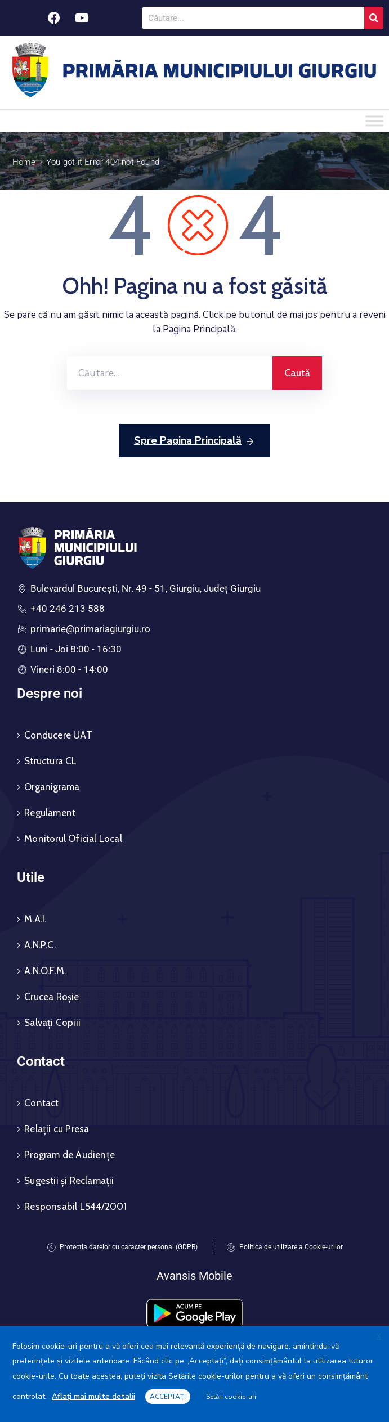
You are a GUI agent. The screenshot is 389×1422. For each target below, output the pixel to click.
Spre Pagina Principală (194, 441)
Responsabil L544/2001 (75, 1206)
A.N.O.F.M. (45, 970)
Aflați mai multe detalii (93, 1396)
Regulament (49, 812)
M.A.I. (35, 919)
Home (23, 162)
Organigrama (51, 787)
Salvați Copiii (52, 1022)
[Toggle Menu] (374, 120)
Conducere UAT (58, 735)
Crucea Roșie (51, 996)
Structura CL (50, 761)
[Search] (373, 18)
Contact (41, 1103)
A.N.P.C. (40, 945)
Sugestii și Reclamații (69, 1180)
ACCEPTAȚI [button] (168, 1396)
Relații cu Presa (56, 1129)
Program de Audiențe (69, 1154)
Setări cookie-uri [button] (231, 1396)
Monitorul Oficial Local (73, 838)
